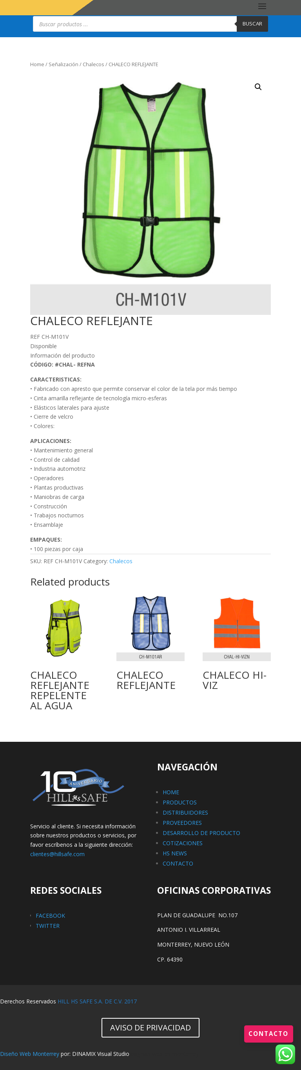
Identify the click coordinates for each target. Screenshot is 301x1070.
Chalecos (93, 64)
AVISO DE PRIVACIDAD (150, 1027)
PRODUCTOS (180, 802)
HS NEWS (175, 853)
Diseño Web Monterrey (29, 1053)
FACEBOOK (50, 915)
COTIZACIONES (183, 843)
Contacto (267, 1033)
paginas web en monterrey (165, 1053)
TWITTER (48, 925)
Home (37, 64)
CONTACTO (178, 863)
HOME (171, 792)
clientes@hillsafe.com (57, 854)
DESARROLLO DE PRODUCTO (201, 833)
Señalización (63, 64)
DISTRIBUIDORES (185, 812)
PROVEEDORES (182, 822)
